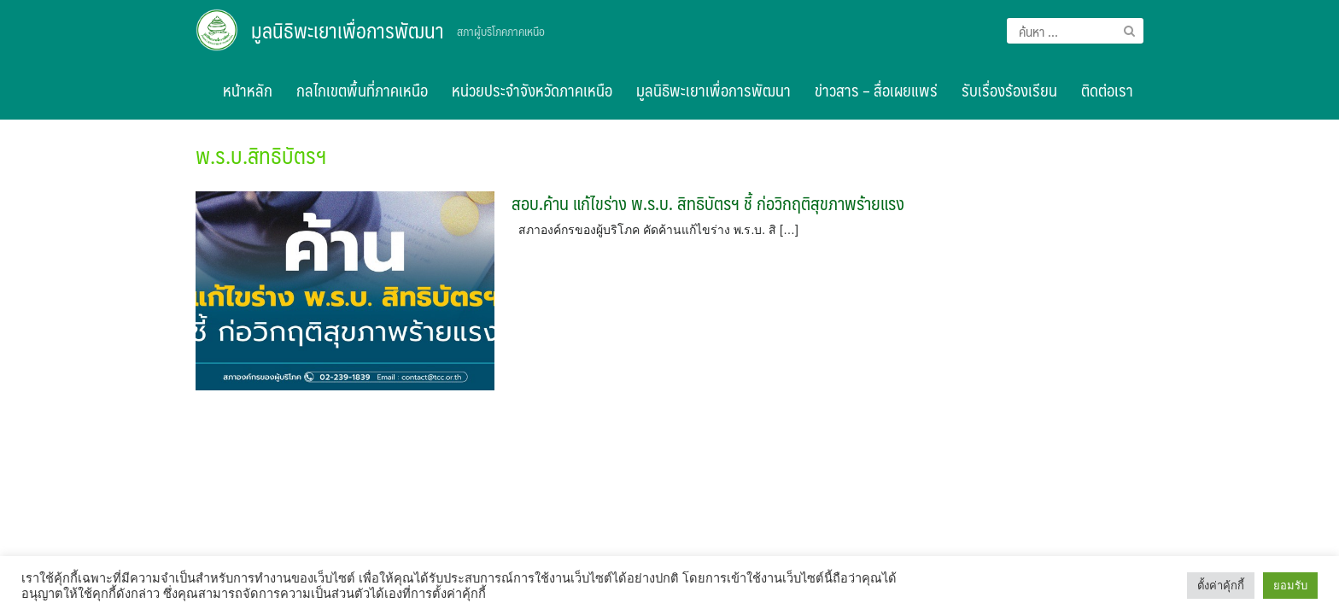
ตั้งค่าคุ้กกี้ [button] (1220, 585)
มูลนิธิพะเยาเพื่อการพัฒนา (347, 30)
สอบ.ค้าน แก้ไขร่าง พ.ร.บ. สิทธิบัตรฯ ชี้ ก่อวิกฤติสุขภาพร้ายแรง (708, 203)
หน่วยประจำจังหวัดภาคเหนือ (532, 89)
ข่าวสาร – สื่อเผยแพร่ (876, 89)
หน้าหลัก (247, 89)
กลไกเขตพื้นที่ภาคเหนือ (362, 89)
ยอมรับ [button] (1290, 585)
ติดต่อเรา (1107, 89)
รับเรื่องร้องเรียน (1009, 89)
